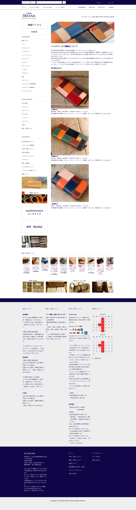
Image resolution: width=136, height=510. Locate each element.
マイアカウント (96, 453)
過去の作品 (91, 7)
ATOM (74, 473)
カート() (109, 2)
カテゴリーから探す (33, 7)
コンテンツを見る (59, 7)
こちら (74, 388)
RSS (70, 473)
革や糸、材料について (27, 149)
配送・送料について (75, 460)
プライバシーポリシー (75, 470)
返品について (73, 463)
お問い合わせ (100, 7)
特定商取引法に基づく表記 (77, 467)
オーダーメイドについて (28, 156)
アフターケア (25, 159)
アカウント (98, 2)
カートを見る (96, 456)
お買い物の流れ (26, 152)
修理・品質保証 (26, 163)
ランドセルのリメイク (27, 166)
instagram (110, 7)
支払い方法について (75, 456)
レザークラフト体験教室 (28, 145)
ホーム (24, 7)
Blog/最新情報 (80, 7)
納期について (25, 174)
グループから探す (46, 7)
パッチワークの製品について (29, 170)
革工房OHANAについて (28, 141)
